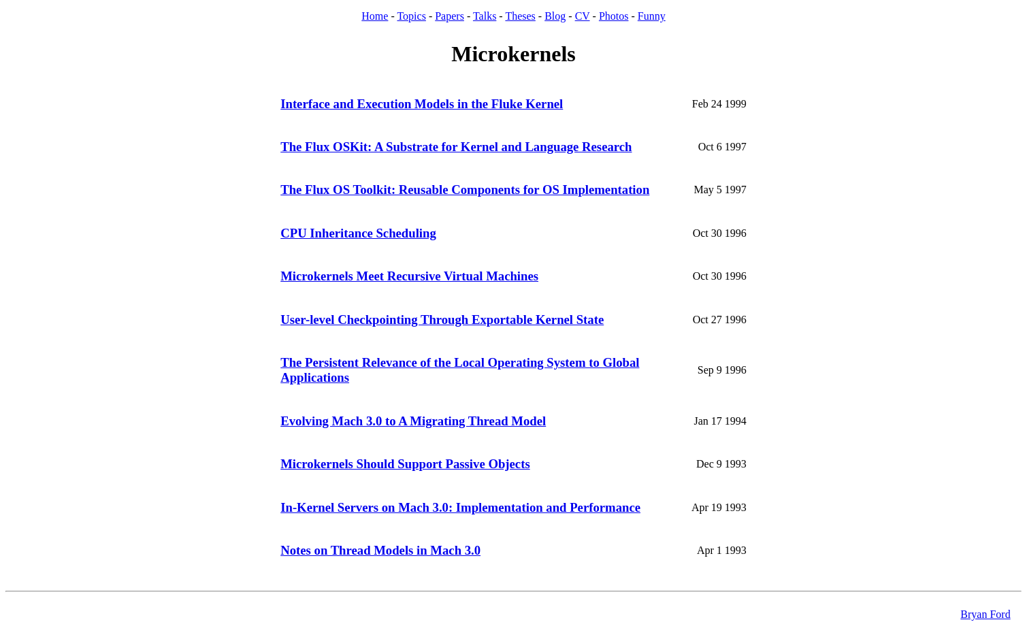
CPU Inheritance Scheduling (358, 233)
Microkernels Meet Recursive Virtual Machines (409, 276)
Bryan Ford (985, 614)
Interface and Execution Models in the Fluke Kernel (421, 104)
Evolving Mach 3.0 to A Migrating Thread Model (413, 421)
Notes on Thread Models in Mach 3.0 (380, 550)
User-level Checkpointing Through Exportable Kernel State (442, 319)
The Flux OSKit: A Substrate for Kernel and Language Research (456, 147)
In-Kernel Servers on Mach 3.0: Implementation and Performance (460, 507)
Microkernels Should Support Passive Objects (404, 464)
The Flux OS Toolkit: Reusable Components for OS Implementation (464, 189)
